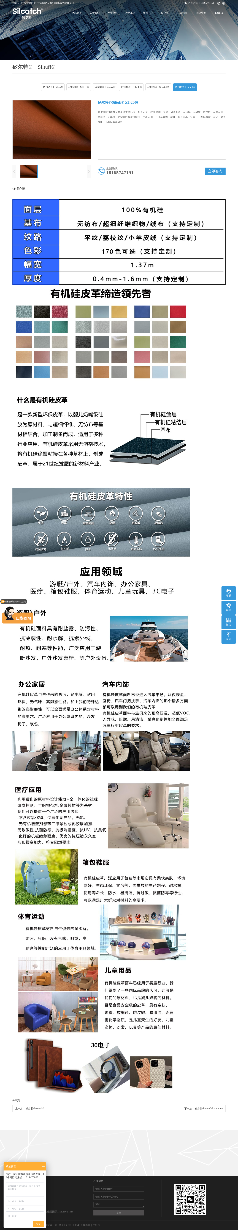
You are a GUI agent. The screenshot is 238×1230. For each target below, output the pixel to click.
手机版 (96, 1225)
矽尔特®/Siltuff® (35, 1108)
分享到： (17, 1100)
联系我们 (183, 13)
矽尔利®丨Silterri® (78, 87)
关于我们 (95, 13)
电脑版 (87, 1225)
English (219, 13)
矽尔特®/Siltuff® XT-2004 (209, 1108)
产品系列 (130, 13)
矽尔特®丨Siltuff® (185, 87)
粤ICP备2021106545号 (71, 1225)
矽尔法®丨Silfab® (53, 87)
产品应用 (112, 13)
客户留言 (166, 13)
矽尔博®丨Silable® (131, 87)
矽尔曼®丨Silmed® (105, 87)
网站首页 (77, 13)
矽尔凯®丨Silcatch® (158, 87)
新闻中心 (148, 13)
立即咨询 (215, 171)
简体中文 (201, 13)
